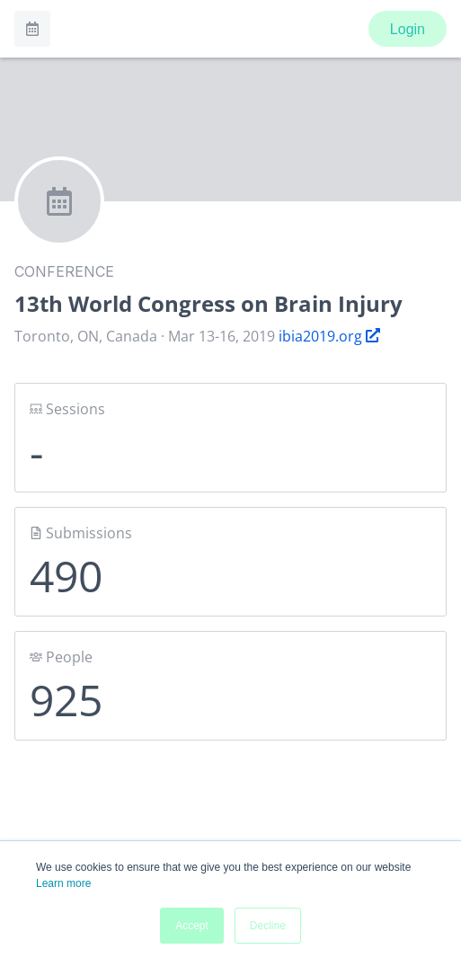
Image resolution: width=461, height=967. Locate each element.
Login (407, 29)
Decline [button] (268, 925)
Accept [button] (191, 925)
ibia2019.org (329, 336)
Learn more (63, 883)
